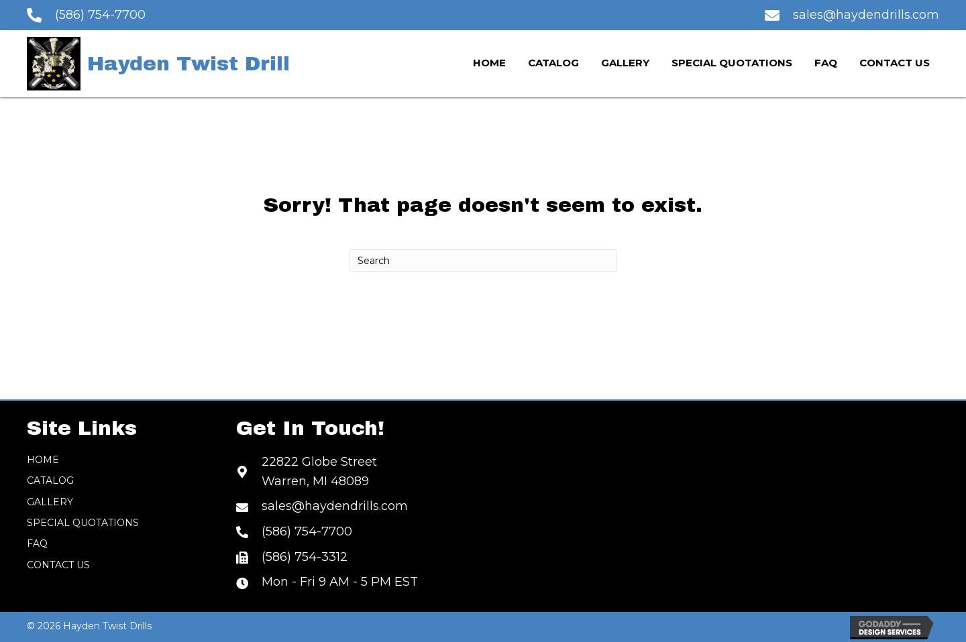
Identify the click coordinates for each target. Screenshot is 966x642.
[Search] (483, 260)
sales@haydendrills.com (866, 14)
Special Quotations (83, 523)
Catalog (50, 480)
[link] (489, 64)
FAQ (37, 543)
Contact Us (58, 565)
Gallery (50, 502)
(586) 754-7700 (100, 14)
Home (43, 460)
